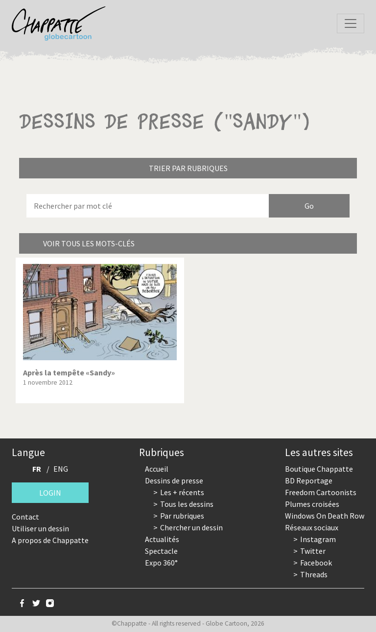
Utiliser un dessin (40, 528)
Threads (314, 574)
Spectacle (161, 551)
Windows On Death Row (324, 516)
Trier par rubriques (188, 168)
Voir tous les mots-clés (89, 243)
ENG (60, 469)
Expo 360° (161, 562)
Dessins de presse (174, 480)
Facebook (316, 562)
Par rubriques (182, 516)
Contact (25, 517)
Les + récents (182, 492)
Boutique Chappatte (319, 469)
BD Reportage (308, 480)
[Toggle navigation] (350, 23)
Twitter (313, 551)
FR (36, 469)
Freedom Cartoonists (320, 492)
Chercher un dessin (191, 527)
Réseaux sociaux (311, 527)
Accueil (156, 469)
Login (50, 493)
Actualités (162, 539)
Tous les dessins (186, 504)
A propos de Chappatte (50, 540)
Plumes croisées (312, 504)
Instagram (318, 539)
